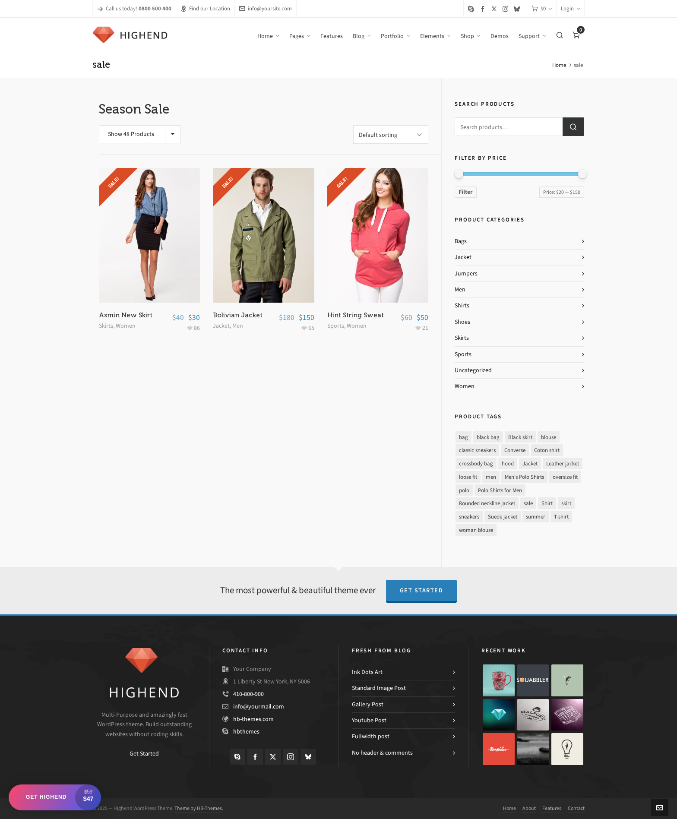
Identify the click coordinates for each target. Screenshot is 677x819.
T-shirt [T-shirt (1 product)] (561, 516)
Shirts (462, 305)
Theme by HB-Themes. (198, 808)
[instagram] (507, 9)
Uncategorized (473, 370)
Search (573, 126)
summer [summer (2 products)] (535, 516)
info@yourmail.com (258, 706)
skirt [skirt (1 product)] (566, 503)
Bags (461, 241)
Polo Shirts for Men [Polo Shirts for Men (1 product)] (500, 490)
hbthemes (246, 731)
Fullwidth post (370, 736)
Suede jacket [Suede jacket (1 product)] (502, 516)
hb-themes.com (253, 719)
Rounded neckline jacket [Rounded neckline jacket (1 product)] (487, 503)
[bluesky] (518, 9)
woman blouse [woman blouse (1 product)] (476, 530)
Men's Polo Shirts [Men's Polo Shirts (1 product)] (524, 477)
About (529, 808)
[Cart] (541, 8)
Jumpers (466, 273)
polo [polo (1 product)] (464, 490)
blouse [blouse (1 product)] (548, 437)
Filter (466, 192)
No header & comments (382, 753)
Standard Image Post (379, 688)
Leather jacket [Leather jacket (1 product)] (562, 463)
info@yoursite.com (265, 8)
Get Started (421, 590)
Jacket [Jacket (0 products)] (530, 463)
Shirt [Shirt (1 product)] (547, 503)
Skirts (106, 324)
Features (551, 808)
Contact (576, 808)
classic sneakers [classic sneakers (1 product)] (477, 450)
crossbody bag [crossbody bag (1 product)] (476, 463)
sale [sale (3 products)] (528, 503)
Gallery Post (367, 704)
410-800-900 (248, 694)
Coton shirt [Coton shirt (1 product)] (547, 450)
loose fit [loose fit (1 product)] (468, 477)
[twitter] (495, 9)
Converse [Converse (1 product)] (514, 450)
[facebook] (484, 9)
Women (126, 324)
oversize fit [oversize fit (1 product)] (565, 477)
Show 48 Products (131, 134)
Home (559, 65)
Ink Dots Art (367, 672)
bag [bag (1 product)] (463, 437)
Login (570, 8)
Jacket (221, 324)
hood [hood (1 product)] (508, 463)
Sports (335, 324)
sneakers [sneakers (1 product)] (469, 516)
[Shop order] (390, 133)
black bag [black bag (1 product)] (488, 437)
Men (237, 324)
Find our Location (205, 8)
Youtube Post (369, 720)
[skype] (472, 9)
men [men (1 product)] (491, 477)
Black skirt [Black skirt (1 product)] (520, 437)
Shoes (462, 322)
